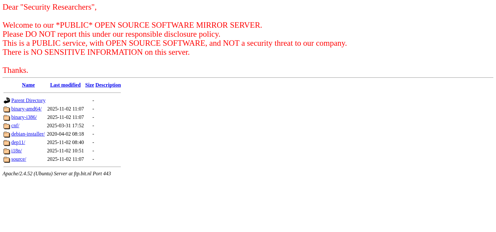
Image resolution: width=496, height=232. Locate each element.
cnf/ (15, 125)
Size (89, 85)
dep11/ (18, 142)
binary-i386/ (24, 117)
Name (28, 85)
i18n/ (16, 150)
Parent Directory (28, 100)
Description (108, 85)
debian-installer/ (28, 134)
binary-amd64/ (26, 108)
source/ (18, 159)
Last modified (65, 85)
